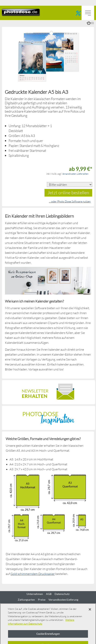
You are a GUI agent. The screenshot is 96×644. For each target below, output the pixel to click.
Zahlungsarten (26, 599)
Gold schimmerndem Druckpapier (32, 574)
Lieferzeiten (82, 173)
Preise (41, 599)
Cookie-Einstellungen (48, 633)
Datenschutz (62, 593)
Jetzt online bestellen (68, 192)
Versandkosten (69, 173)
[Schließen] (90, 609)
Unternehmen (35, 593)
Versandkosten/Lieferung (63, 599)
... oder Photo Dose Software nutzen (70, 201)
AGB (49, 593)
